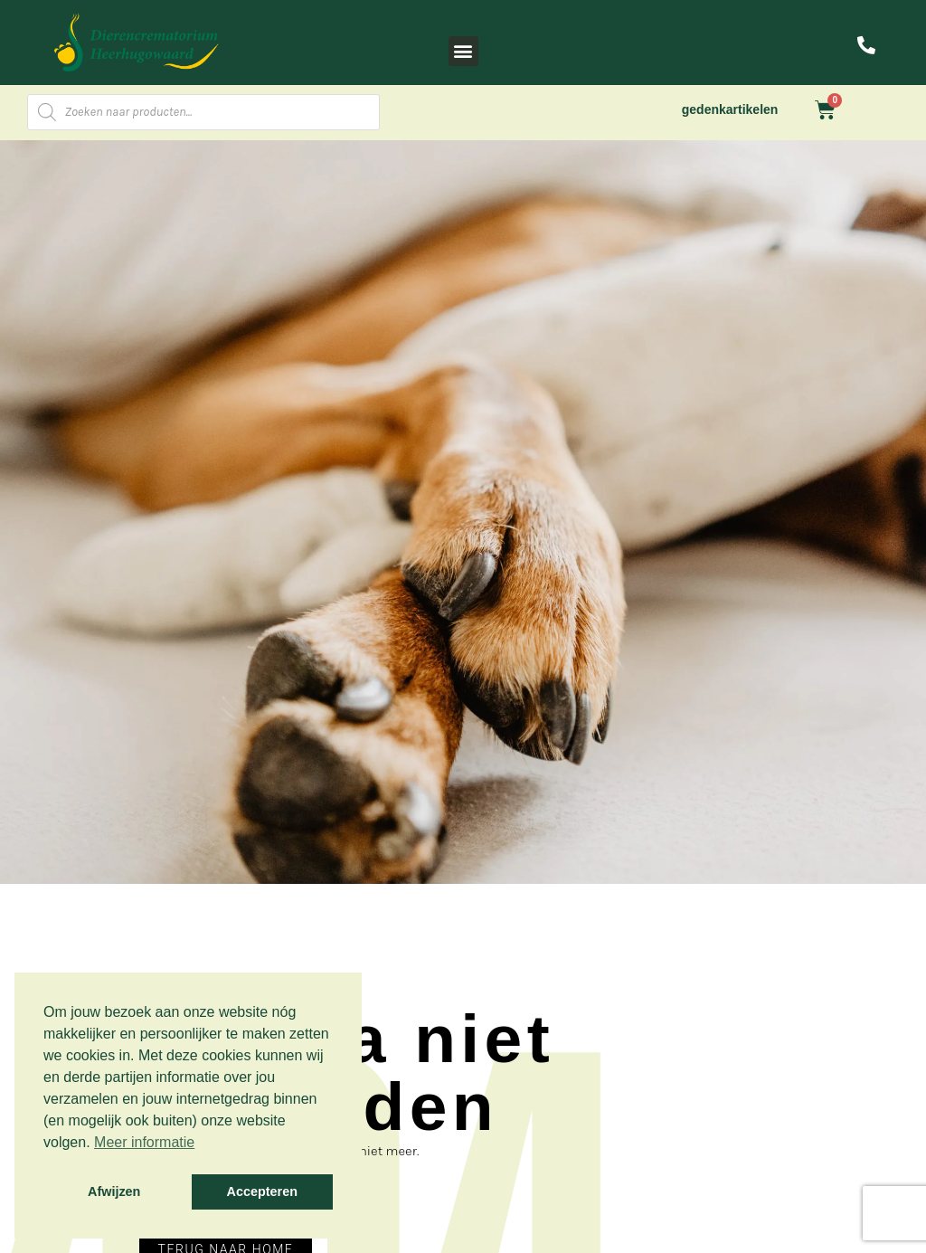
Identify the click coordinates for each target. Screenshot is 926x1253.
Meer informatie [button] (144, 1142)
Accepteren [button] (262, 1191)
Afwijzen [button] (114, 1191)
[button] (463, 51)
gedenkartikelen (730, 109)
